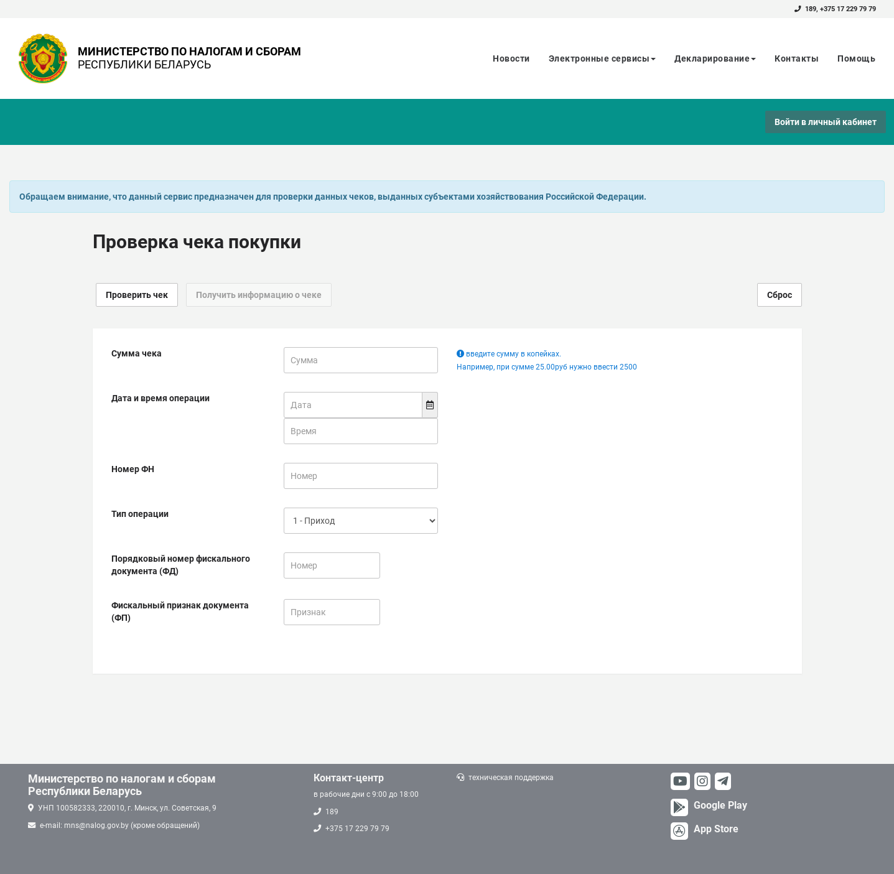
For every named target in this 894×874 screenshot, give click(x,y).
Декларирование (715, 58)
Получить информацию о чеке (259, 295)
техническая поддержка (511, 777)
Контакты (797, 58)
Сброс (779, 295)
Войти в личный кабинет (826, 122)
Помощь (856, 58)
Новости (511, 58)
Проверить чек (137, 295)
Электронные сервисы (602, 58)
